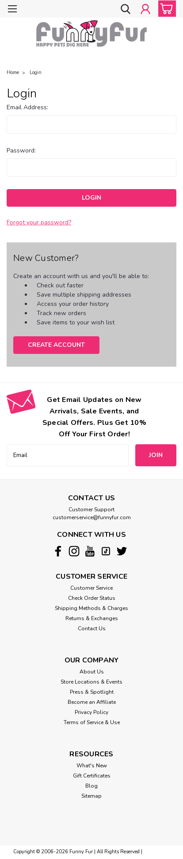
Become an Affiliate (92, 702)
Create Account (56, 345)
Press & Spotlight (92, 691)
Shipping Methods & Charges (91, 608)
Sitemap (91, 796)
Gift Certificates (92, 775)
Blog (91, 785)
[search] (125, 10)
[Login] (145, 10)
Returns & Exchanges (91, 618)
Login (36, 72)
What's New (91, 765)
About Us (92, 671)
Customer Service (91, 587)
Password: (21, 150)
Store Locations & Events (91, 681)
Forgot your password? (39, 222)
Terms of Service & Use (92, 722)
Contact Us (92, 628)
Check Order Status (91, 598)
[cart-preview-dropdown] (165, 8)
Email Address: (27, 107)
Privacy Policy (91, 712)
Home (13, 72)
